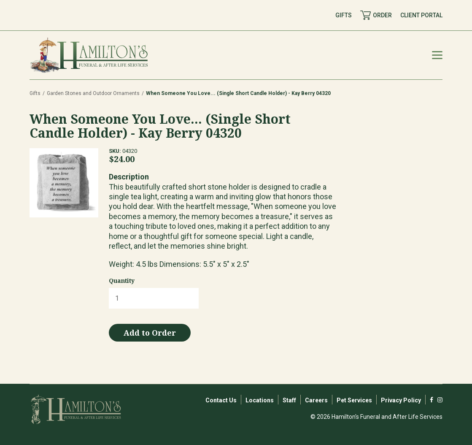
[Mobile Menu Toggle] (437, 55)
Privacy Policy (401, 400)
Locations (259, 400)
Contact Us (221, 400)
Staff (289, 400)
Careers (316, 400)
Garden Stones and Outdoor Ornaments (93, 93)
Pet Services (354, 400)
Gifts (35, 93)
